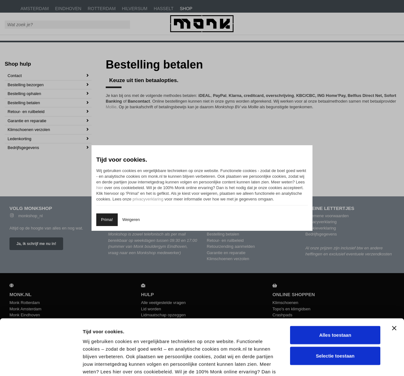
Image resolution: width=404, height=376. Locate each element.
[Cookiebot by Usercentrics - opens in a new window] (40, 363)
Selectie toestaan (335, 300)
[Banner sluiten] (394, 273)
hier (99, 187)
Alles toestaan (335, 279)
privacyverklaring (148, 199)
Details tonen (339, 363)
